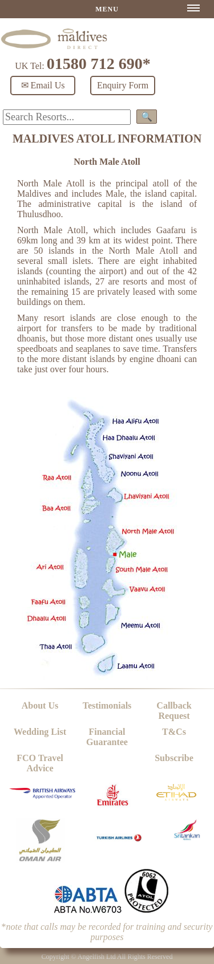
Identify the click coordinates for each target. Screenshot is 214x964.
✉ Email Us (43, 85)
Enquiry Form (122, 85)
